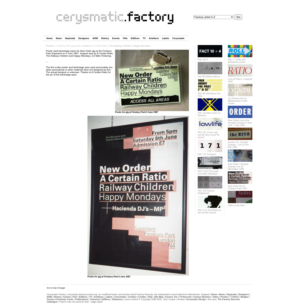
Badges (244, 297)
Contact (132, 297)
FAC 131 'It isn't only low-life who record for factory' (208, 134)
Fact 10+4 (203, 59)
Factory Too (171, 297)
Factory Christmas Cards (60, 299)
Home (49, 38)
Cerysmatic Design (196, 299)
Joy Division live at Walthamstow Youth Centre (237, 101)
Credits (142, 297)
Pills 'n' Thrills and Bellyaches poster (236, 60)
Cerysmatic (178, 38)
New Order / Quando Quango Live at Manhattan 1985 (238, 166)
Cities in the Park (236, 205)
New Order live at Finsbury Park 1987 (237, 187)
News (59, 38)
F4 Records (185, 297)
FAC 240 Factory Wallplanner (206, 191)
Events (116, 38)
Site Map (158, 297)
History (105, 38)
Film (125, 38)
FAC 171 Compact (207, 154)
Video (216, 297)
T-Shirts (234, 297)
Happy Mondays (142, 46)
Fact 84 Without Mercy (209, 76)
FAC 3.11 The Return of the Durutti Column (209, 211)
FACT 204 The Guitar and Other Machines (208, 172)
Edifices (135, 38)
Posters (50, 46)
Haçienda (70, 38)
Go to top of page (56, 288)
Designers (83, 38)
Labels (165, 38)
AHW (95, 38)
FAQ (150, 297)
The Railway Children (120, 46)
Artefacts (154, 38)
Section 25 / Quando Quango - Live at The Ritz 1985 (238, 144)
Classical (95, 299)
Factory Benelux (202, 297)
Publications (81, 299)
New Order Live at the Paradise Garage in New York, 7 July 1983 (240, 122)
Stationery (117, 299)
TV (144, 38)
